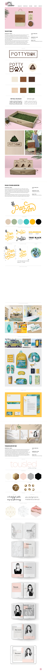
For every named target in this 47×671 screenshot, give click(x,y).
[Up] (41, 669)
